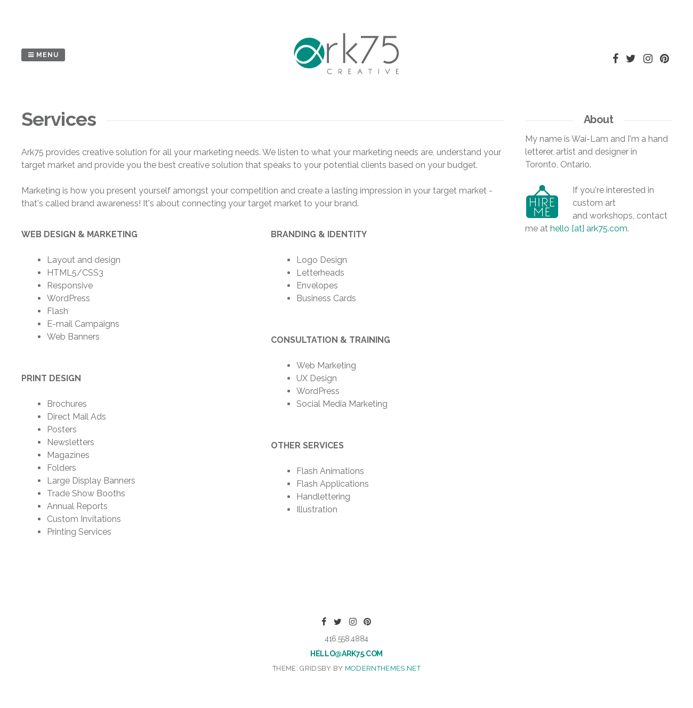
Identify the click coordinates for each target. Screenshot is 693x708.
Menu (43, 55)
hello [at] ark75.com (588, 228)
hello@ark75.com (346, 653)
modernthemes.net (383, 668)
